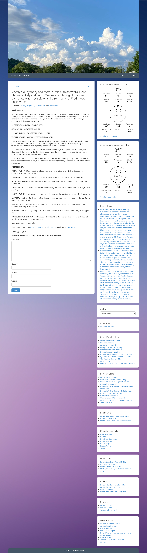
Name (14, 264)
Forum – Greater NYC (108, 418)
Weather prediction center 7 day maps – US (116, 400)
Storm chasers (105, 537)
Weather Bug (105, 361)
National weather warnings (110, 352)
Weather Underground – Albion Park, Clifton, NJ (117, 363)
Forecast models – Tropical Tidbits (113, 462)
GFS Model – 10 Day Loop (110, 464)
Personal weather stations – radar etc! (114, 487)
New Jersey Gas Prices (108, 439)
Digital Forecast (106, 528)
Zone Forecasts (106, 402)
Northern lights (105, 443)
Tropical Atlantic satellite (109, 510)
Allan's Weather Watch (21, 75)
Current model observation (110, 340)
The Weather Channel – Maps (111, 359)
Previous (16, 86)
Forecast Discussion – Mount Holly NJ (114, 379)
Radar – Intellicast (106, 489)
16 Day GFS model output (110, 524)
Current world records (108, 345)
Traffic (102, 448)
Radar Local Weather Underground (113, 492)
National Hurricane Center (110, 384)
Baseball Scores (106, 434)
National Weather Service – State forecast (115, 391)
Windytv (103, 542)
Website (14, 281)
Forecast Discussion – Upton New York (114, 382)
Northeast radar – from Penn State (113, 485)
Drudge (103, 437)
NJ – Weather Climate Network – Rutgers (115, 356)
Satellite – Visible (106, 508)
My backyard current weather (111, 350)
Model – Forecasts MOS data (111, 466)
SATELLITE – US (106, 505)
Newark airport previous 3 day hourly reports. (117, 354)
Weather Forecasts (37, 227)
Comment (15, 239)
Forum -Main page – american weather (114, 416)
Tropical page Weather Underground (113, 540)
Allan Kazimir (53, 106)
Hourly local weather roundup (111, 347)
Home (121, 75)
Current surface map (108, 343)
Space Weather (106, 446)
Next (87, 86)
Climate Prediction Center (109, 377)
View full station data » (108, 136)
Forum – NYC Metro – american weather (115, 421)
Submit (15, 290)
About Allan (131, 75)
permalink (72, 227)
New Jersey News (106, 441)
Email (14, 272)
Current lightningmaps (108, 526)
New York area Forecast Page (111, 393)
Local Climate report (107, 530)
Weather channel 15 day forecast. (112, 398)
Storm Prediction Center (109, 395)
